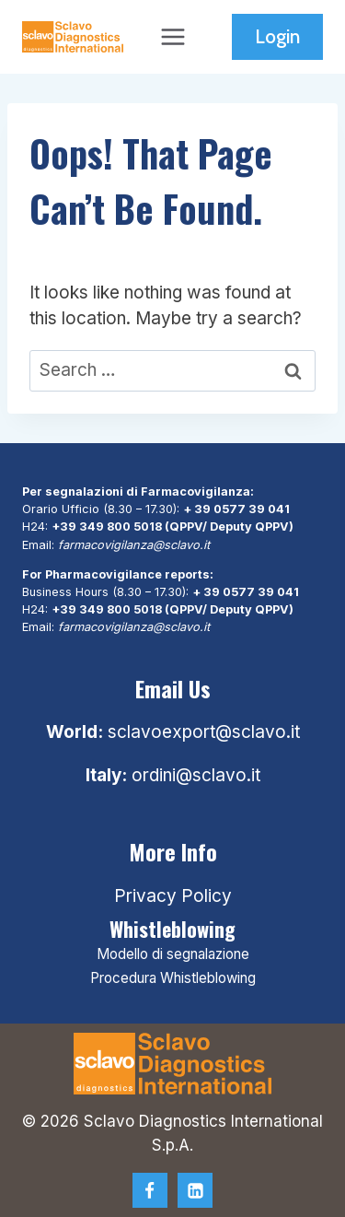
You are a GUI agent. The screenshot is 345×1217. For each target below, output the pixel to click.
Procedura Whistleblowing (173, 978)
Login (277, 36)
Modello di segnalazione (173, 954)
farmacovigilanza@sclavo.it (134, 545)
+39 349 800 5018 (107, 526)
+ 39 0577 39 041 (236, 509)
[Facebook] (149, 1190)
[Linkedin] (195, 1190)
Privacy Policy (173, 896)
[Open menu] (172, 36)
